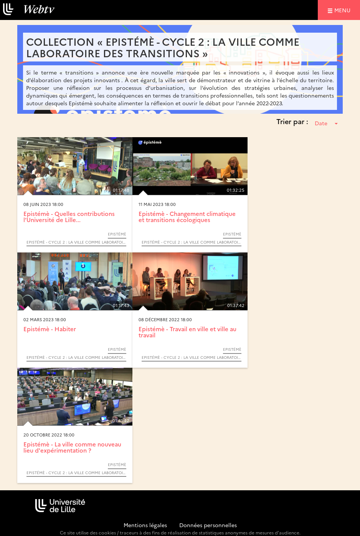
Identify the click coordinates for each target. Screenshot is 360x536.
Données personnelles (208, 525)
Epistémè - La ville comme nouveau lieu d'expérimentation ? (72, 447)
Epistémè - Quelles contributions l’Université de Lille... (69, 216)
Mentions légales (145, 525)
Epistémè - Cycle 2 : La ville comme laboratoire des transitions (76, 242)
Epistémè (117, 234)
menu (343, 10)
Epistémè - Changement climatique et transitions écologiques (187, 216)
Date (326, 123)
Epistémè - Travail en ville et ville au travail (187, 332)
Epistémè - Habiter (49, 329)
